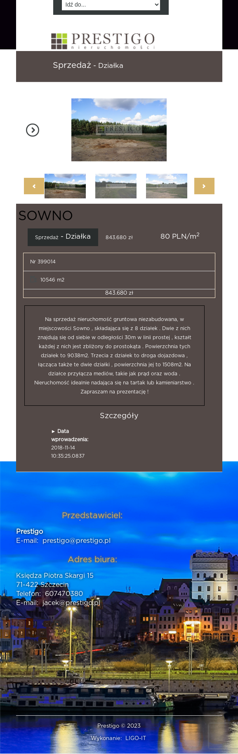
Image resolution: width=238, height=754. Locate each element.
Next (34, 130)
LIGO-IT (135, 738)
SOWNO (45, 216)
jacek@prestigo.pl (71, 603)
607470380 (64, 594)
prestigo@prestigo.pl (76, 541)
